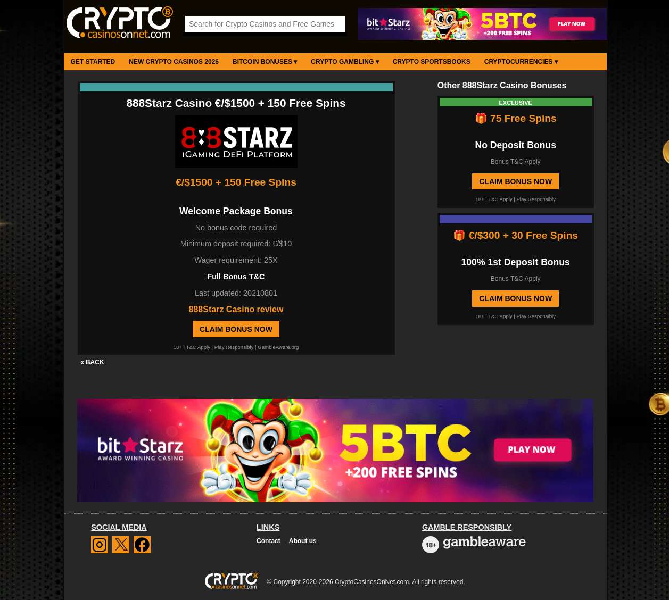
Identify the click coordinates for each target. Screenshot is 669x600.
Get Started (93, 61)
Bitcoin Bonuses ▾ (265, 61)
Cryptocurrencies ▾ (521, 61)
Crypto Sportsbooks (431, 61)
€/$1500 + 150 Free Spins (236, 182)
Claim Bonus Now (236, 329)
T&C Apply (198, 347)
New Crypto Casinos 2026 (174, 61)
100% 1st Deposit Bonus (515, 262)
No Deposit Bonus (515, 145)
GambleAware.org (278, 347)
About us (303, 541)
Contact (268, 541)
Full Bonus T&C (236, 276)
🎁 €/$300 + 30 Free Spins (515, 235)
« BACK (92, 362)
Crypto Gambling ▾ (344, 61)
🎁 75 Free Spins (516, 118)
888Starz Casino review (236, 309)
